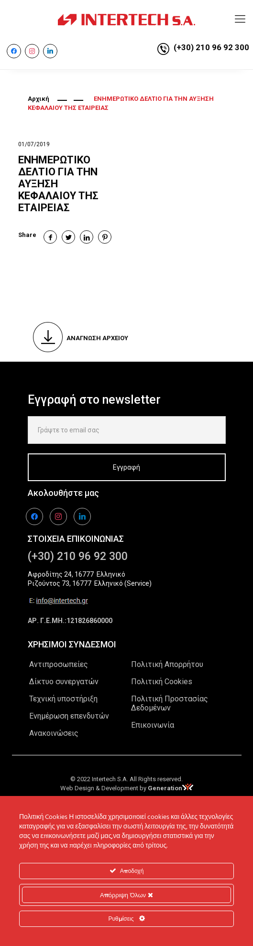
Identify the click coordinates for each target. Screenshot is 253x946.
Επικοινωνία (152, 725)
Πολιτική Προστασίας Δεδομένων (169, 703)
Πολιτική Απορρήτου (167, 664)
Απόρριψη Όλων (126, 895)
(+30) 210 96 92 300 (211, 47)
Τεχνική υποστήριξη (63, 698)
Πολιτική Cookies (161, 681)
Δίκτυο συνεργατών (64, 681)
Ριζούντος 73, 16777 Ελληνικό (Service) (90, 583)
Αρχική (38, 98)
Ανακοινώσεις (53, 733)
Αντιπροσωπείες (58, 664)
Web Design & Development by (126, 788)
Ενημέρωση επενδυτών (69, 715)
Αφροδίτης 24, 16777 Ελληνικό (76, 574)
